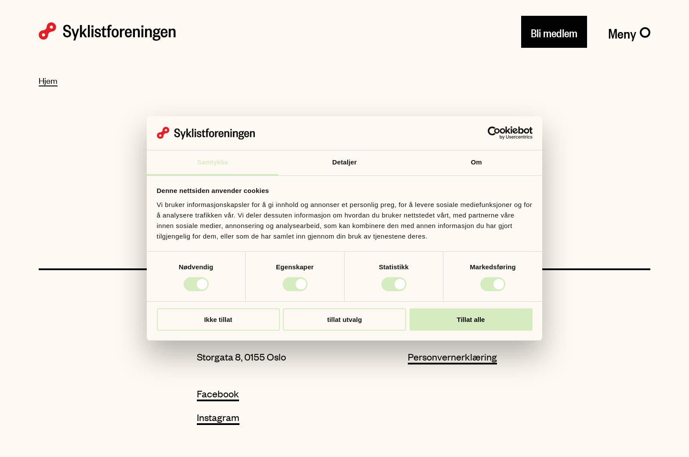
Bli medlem (554, 31)
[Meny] (629, 31)
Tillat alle (471, 319)
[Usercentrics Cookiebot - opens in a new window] (494, 132)
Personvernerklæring (452, 356)
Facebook (218, 393)
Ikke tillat (218, 319)
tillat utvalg (344, 319)
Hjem (48, 80)
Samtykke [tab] (212, 162)
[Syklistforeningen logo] (107, 31)
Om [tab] (476, 162)
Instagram (218, 417)
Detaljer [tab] (344, 162)
